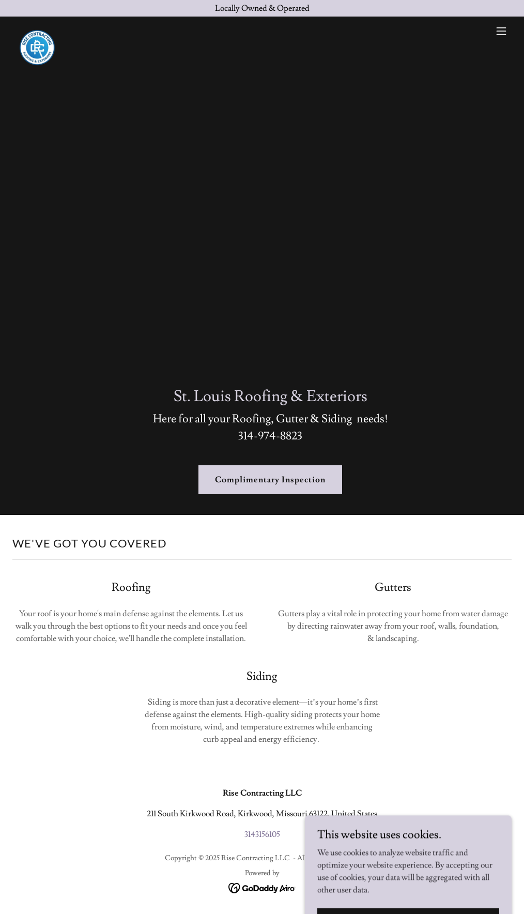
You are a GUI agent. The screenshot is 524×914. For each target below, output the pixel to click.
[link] (37, 31)
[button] (501, 31)
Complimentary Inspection (270, 480)
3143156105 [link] (262, 834)
